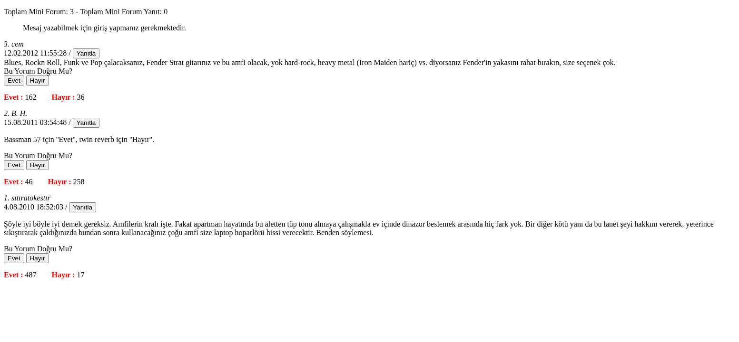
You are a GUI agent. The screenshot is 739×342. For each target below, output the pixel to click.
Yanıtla (86, 53)
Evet (14, 80)
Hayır (37, 80)
